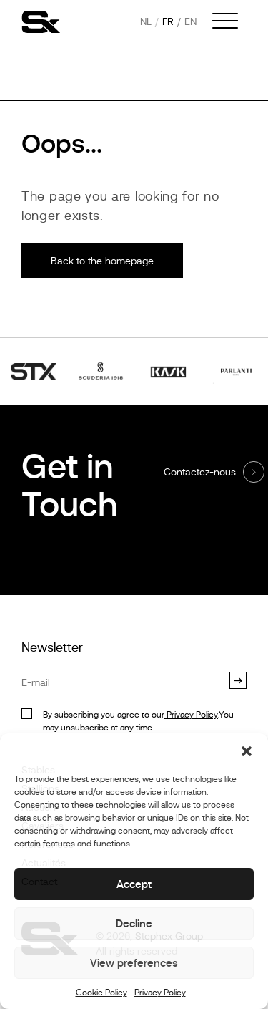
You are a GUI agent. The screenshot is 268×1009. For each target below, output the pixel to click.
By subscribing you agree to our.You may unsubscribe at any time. (138, 721)
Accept (134, 884)
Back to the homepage (102, 260)
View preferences (134, 963)
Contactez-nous (200, 472)
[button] (246, 751)
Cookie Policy (101, 993)
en (190, 21)
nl (146, 21)
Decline (134, 923)
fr (168, 21)
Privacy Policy (160, 993)
